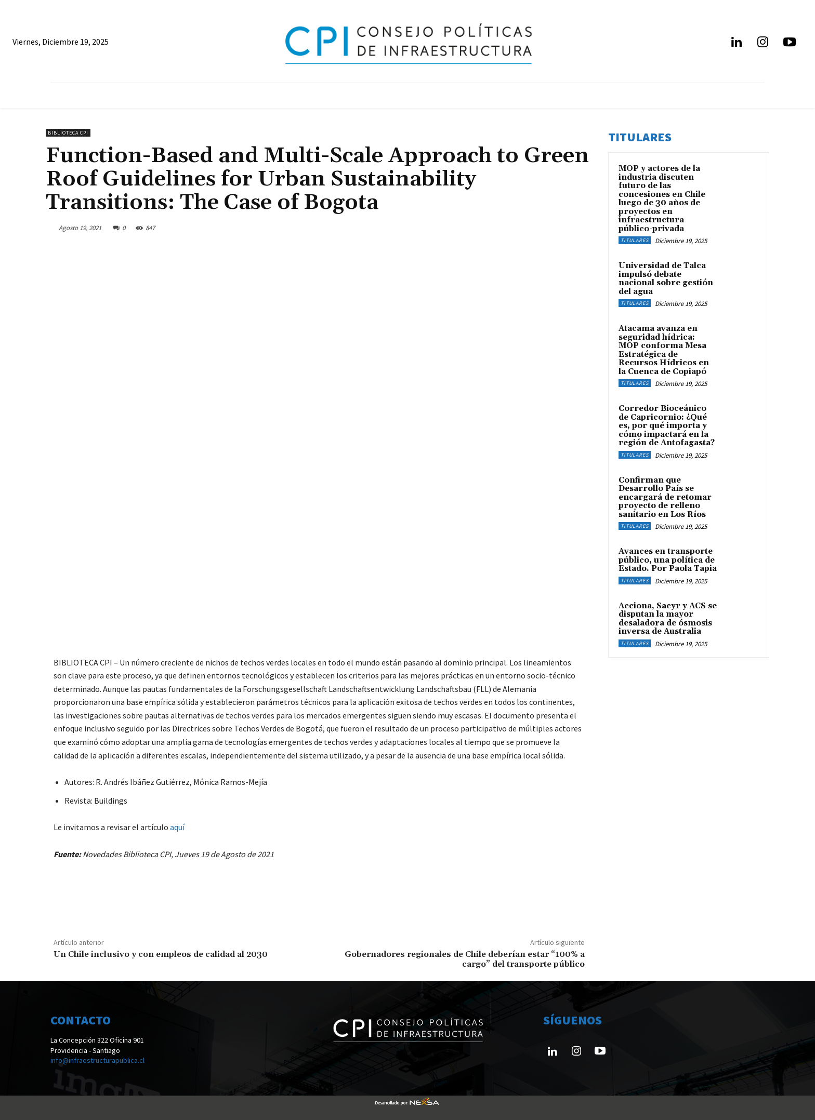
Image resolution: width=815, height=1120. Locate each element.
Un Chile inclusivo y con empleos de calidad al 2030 (161, 954)
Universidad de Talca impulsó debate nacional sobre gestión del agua (666, 279)
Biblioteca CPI (68, 133)
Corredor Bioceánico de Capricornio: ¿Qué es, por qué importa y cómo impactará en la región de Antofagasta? (667, 426)
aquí (177, 827)
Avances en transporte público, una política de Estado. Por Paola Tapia (668, 560)
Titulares (635, 240)
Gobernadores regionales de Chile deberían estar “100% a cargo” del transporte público (465, 959)
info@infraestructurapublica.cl (97, 1060)
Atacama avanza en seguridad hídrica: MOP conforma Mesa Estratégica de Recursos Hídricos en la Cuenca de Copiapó (664, 350)
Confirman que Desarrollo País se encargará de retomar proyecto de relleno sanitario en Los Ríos (665, 497)
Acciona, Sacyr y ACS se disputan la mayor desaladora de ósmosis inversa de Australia (668, 619)
